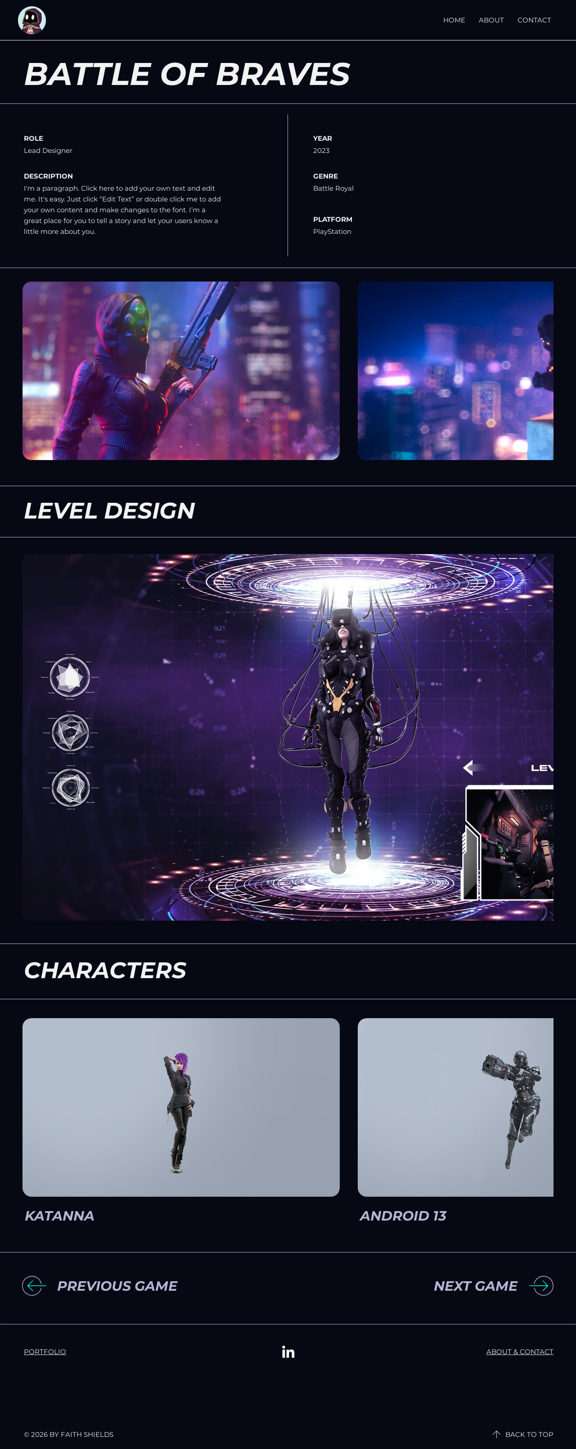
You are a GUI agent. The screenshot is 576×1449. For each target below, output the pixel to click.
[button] (131, 1286)
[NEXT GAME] (444, 1286)
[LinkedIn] (288, 1351)
